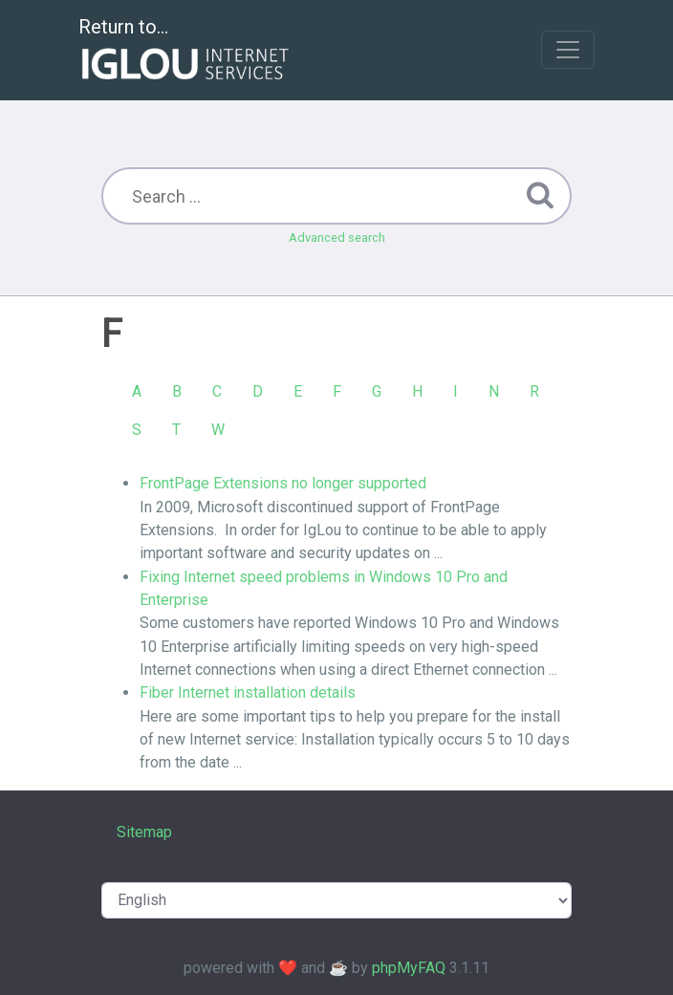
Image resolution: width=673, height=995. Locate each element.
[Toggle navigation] (568, 50)
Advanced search (337, 237)
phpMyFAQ (408, 968)
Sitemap (144, 832)
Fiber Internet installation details (248, 692)
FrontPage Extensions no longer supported (283, 483)
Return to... (185, 51)
